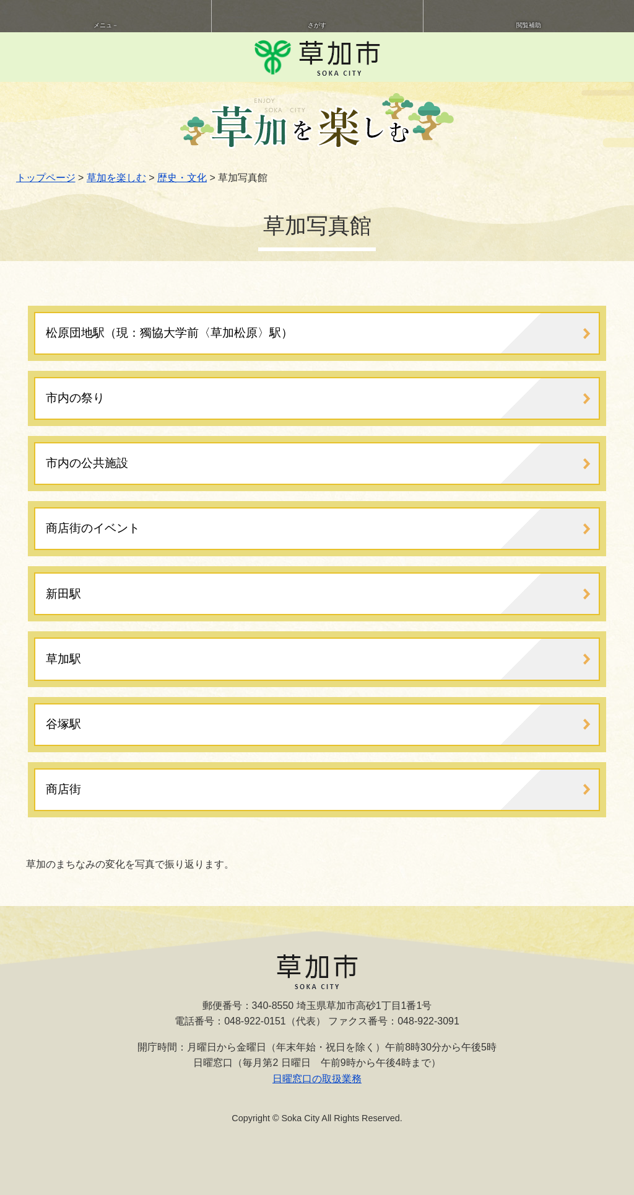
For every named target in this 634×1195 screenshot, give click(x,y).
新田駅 (63, 593)
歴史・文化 (182, 177)
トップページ (46, 177)
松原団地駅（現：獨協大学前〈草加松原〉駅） (169, 332)
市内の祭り (75, 397)
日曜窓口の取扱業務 (317, 1078)
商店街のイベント (93, 528)
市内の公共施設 (87, 462)
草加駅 (63, 658)
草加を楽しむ (116, 177)
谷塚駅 (63, 724)
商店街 (63, 789)
